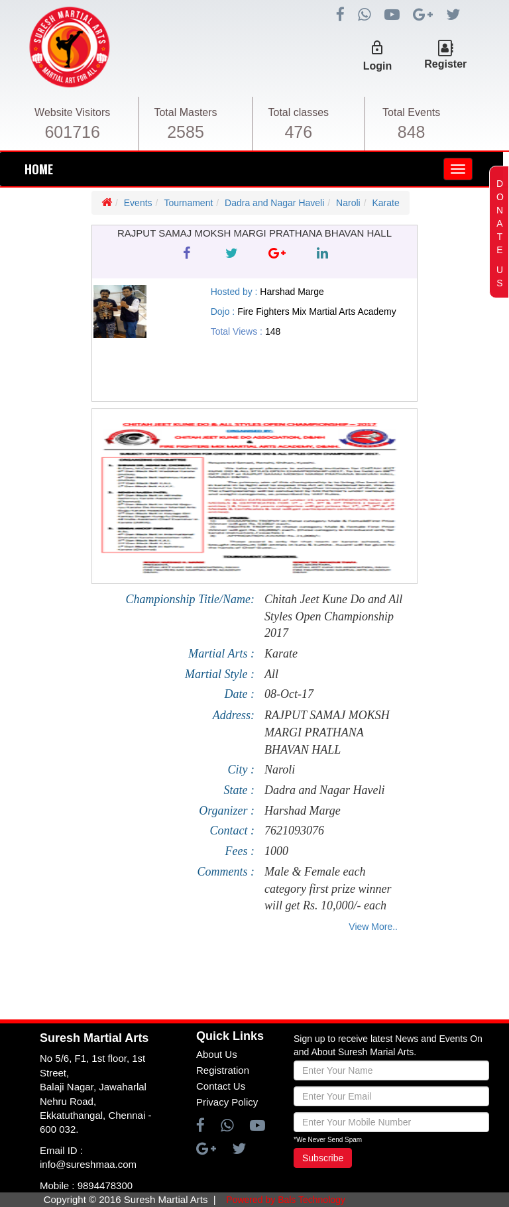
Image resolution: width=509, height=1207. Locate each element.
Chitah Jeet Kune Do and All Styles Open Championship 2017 (333, 616)
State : (239, 790)
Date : (239, 694)
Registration (222, 1070)
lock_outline (377, 48)
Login (377, 66)
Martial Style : (219, 674)
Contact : (232, 830)
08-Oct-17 (288, 694)
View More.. (373, 926)
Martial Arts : (221, 653)
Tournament (188, 203)
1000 (276, 851)
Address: (233, 715)
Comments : (226, 871)
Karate (385, 203)
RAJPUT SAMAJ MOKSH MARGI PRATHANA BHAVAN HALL (327, 732)
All (271, 674)
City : (241, 769)
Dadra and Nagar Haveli (274, 203)
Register (445, 64)
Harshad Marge (302, 810)
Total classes (298, 112)
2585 (185, 132)
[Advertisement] (246, 980)
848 (411, 132)
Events (138, 203)
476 (298, 132)
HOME (39, 169)
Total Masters (185, 112)
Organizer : (226, 810)
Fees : (239, 851)
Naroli (348, 203)
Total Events (411, 112)
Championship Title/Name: (189, 599)
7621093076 (294, 830)
